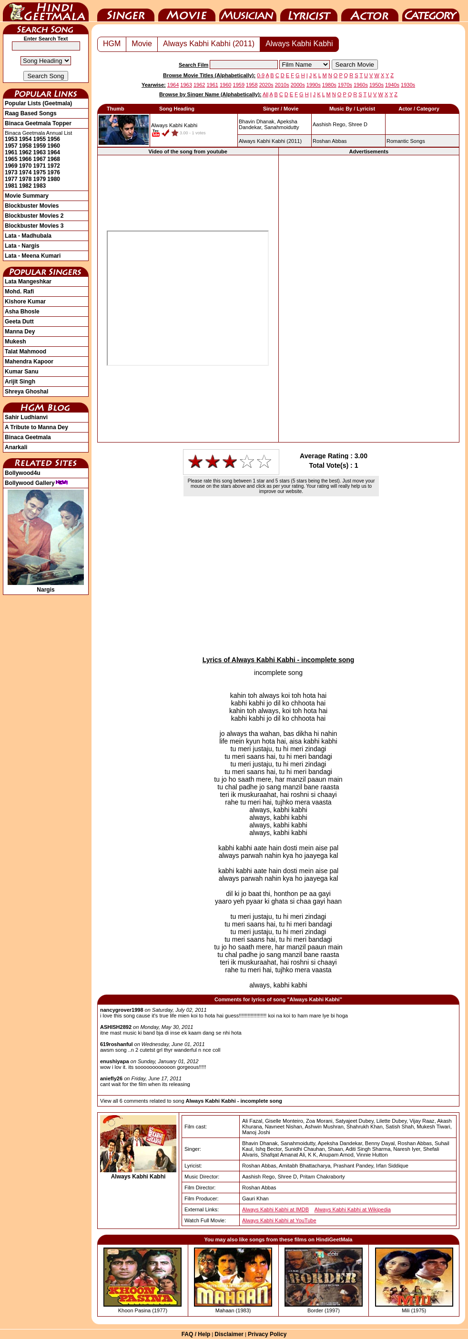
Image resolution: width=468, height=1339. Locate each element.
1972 (53, 165)
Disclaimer (229, 1334)
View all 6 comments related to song (191, 1101)
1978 (25, 179)
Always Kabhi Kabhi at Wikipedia (353, 1209)
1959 (39, 145)
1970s (345, 85)
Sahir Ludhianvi (26, 417)
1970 (25, 165)
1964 (53, 152)
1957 (11, 145)
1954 (25, 139)
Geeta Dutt (19, 321)
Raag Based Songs (31, 113)
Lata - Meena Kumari (33, 255)
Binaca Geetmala (28, 437)
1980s (329, 85)
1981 (11, 185)
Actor (369, 11)
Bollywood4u (23, 473)
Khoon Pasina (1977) (142, 1310)
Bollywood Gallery (36, 483)
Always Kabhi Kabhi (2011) (208, 44)
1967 (39, 159)
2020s (266, 85)
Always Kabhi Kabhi (299, 44)
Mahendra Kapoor (29, 361)
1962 (25, 152)
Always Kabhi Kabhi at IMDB (275, 1209)
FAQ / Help (196, 1334)
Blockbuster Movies (32, 205)
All (265, 94)
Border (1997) (323, 1310)
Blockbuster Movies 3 (34, 225)
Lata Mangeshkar (28, 281)
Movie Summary (27, 195)
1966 (25, 159)
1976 (53, 172)
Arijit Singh (20, 381)
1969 (11, 165)
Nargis (46, 586)
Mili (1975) (414, 1310)
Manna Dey (20, 331)
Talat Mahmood (25, 351)
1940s (392, 85)
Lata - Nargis (22, 245)
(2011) (270, 141)
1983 (39, 185)
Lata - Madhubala (28, 235)
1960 (53, 145)
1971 (39, 165)
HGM (112, 44)
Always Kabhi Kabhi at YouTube (279, 1220)
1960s (361, 85)
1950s (376, 85)
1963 (39, 152)
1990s (313, 85)
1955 (39, 139)
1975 (39, 172)
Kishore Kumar (25, 301)
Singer (125, 11)
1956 (53, 139)
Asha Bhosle (22, 311)
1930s (408, 85)
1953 (11, 139)
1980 (53, 179)
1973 (11, 172)
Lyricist (308, 11)
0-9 (261, 75)
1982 (25, 185)
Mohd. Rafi (19, 291)
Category (430, 11)
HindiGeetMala (46, 11)
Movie (186, 11)
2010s (282, 85)
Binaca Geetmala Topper (38, 123)
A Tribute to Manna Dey (36, 427)
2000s (298, 85)
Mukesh (15, 341)
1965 (11, 159)
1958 (25, 145)
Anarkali (16, 447)
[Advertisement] (368, 298)
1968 (53, 159)
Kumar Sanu (22, 371)
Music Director (247, 11)
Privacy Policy (267, 1334)
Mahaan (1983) (233, 1310)
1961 (11, 152)
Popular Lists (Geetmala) (38, 103)
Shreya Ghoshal (26, 391)
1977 (11, 179)
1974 (25, 172)
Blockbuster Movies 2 (34, 215)
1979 (39, 179)
